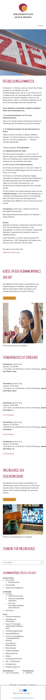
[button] (9, 298)
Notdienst (29, 673)
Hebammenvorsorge (15, 596)
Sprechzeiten (10, 585)
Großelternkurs (11, 664)
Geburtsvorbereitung (13, 616)
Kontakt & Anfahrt (32, 688)
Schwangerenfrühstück (14, 659)
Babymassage (11, 648)
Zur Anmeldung (8, 415)
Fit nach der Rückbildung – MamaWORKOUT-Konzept (14, 638)
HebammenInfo (13, 582)
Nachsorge (9, 610)
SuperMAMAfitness (12, 633)
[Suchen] (41, 562)
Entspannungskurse (13, 667)
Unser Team (10, 580)
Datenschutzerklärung (16, 688)
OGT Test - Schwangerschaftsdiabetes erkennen (16, 606)
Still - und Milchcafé (13, 661)
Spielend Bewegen (12, 651)
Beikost (8, 656)
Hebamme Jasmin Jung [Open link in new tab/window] (11, 252)
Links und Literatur (12, 673)
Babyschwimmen (12, 653)
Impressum (32, 685)
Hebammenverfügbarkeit (14, 588)
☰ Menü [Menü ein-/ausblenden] (40, 26)
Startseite (13, 685)
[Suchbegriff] (23, 562)
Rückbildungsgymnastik (14, 631)
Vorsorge (9, 594)
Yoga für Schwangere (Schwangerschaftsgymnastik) (14, 626)
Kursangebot (22, 685)
